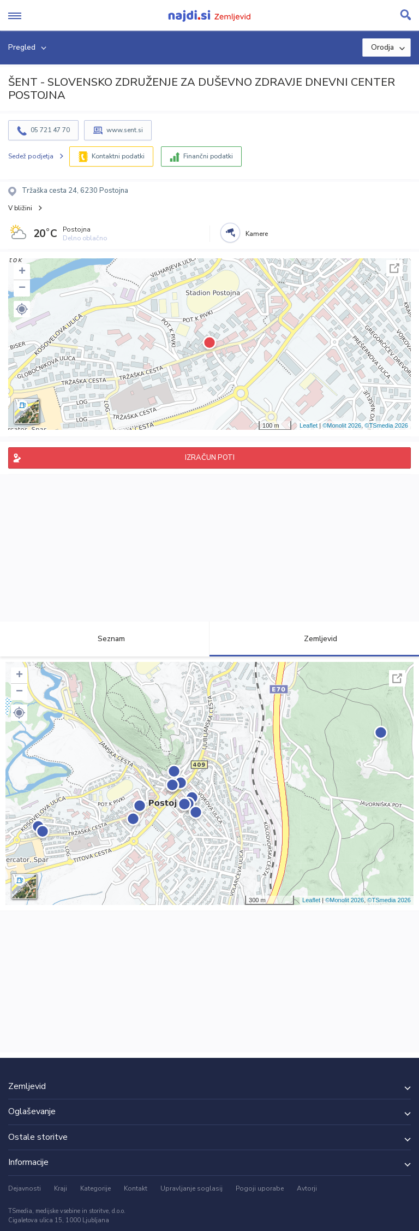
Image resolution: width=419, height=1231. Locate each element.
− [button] (22, 288)
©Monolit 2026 (341, 425)
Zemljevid (314, 639)
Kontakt (135, 1188)
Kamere (257, 233)
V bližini (20, 208)
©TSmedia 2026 (386, 425)
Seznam (105, 639)
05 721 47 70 (50, 130)
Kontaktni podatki (118, 156)
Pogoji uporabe (260, 1188)
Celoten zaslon (394, 268)
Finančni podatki (208, 156)
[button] (22, 309)
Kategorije (95, 1188)
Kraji (60, 1188)
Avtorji (307, 1188)
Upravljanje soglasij (191, 1188)
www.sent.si (124, 130)
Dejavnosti (24, 1188)
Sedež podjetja (30, 156)
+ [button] (22, 272)
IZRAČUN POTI (210, 458)
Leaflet (309, 425)
